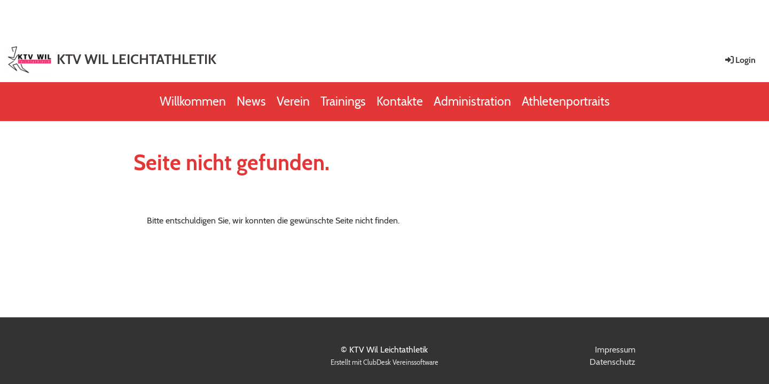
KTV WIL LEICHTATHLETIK (136, 59)
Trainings (343, 101)
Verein (293, 101)
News (251, 101)
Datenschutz (612, 362)
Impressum (615, 350)
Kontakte (399, 101)
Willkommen (193, 101)
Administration (472, 101)
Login (740, 60)
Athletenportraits (566, 101)
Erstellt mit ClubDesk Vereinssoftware (384, 362)
